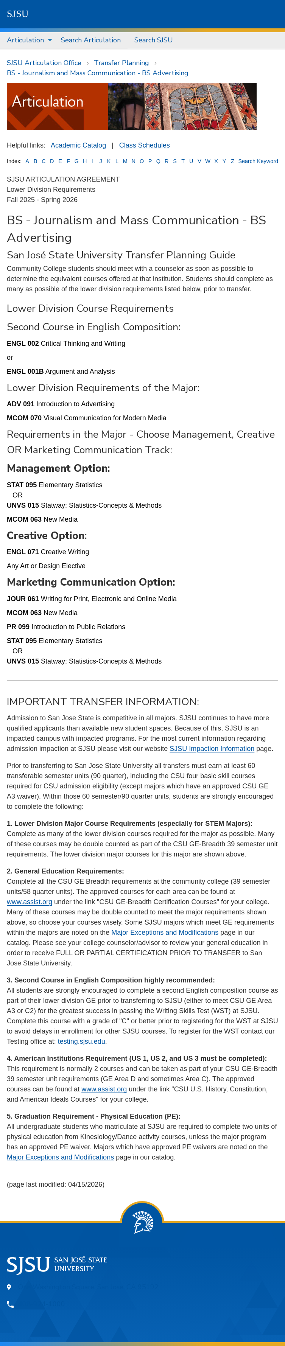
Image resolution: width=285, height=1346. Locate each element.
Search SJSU (153, 40)
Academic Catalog (78, 145)
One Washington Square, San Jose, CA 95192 (88, 1287)
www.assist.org (29, 902)
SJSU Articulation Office (44, 62)
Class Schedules (144, 145)
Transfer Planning (121, 62)
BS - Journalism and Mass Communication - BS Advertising (97, 73)
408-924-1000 (41, 1304)
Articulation (25, 40)
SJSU (18, 13)
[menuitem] (27, 40)
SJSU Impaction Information (212, 748)
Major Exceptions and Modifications (164, 932)
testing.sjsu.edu (81, 1041)
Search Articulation (91, 40)
